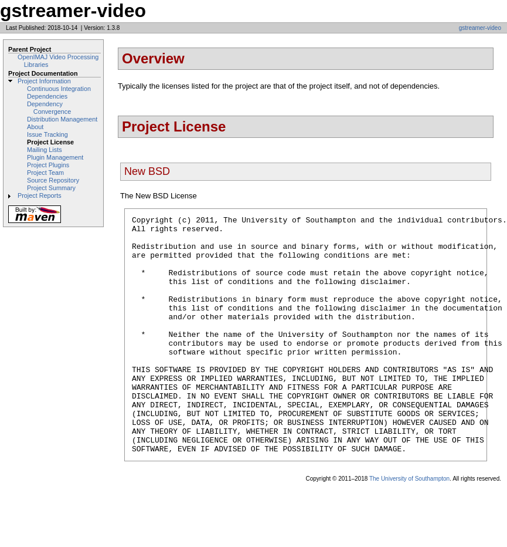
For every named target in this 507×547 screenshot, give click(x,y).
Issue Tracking (47, 134)
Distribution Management (62, 119)
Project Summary (51, 187)
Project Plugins (48, 164)
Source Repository (53, 180)
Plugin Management (55, 157)
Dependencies (47, 96)
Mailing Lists (44, 149)
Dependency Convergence (49, 107)
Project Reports (40, 195)
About (35, 126)
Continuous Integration (59, 88)
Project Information (44, 81)
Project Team (45, 172)
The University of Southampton (409, 526)
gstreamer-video (480, 28)
